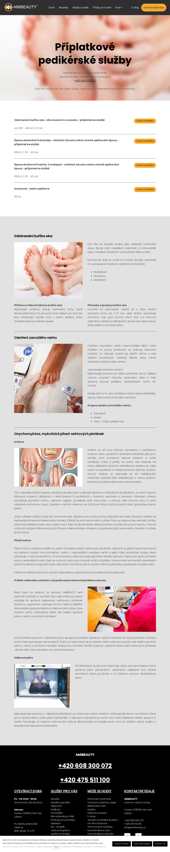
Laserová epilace (60, 835)
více (56, 846)
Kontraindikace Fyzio (99, 835)
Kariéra (91, 814)
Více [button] (109, 7)
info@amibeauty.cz (135, 832)
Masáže (55, 803)
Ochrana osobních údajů (102, 807)
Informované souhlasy (100, 831)
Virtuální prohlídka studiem (103, 824)
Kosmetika (57, 817)
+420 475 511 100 (133, 828)
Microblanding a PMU (62, 821)
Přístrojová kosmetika (63, 824)
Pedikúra (55, 814)
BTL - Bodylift (58, 831)
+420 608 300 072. (85, 85)
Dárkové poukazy (97, 817)
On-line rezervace (97, 828)
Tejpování (56, 810)
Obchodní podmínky (99, 803)
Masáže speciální (60, 807)
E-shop (91, 821)
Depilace (56, 828)
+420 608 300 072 (134, 825)
